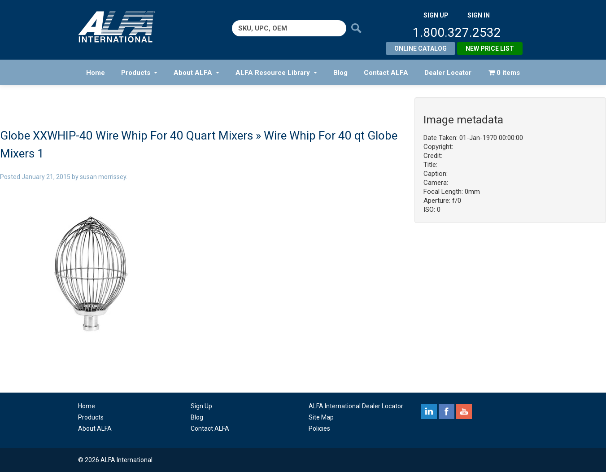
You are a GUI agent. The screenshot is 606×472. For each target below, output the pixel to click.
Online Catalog (420, 48)
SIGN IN (478, 15)
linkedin (429, 411)
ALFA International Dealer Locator (356, 406)
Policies (319, 428)
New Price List (490, 48)
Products (139, 73)
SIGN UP (436, 15)
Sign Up (201, 406)
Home (95, 73)
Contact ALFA (386, 73)
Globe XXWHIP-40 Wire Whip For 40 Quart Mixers (126, 135)
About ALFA (196, 73)
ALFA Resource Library (276, 73)
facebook (446, 411)
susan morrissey (103, 176)
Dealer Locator (447, 73)
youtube (464, 411)
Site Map (321, 417)
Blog (340, 73)
